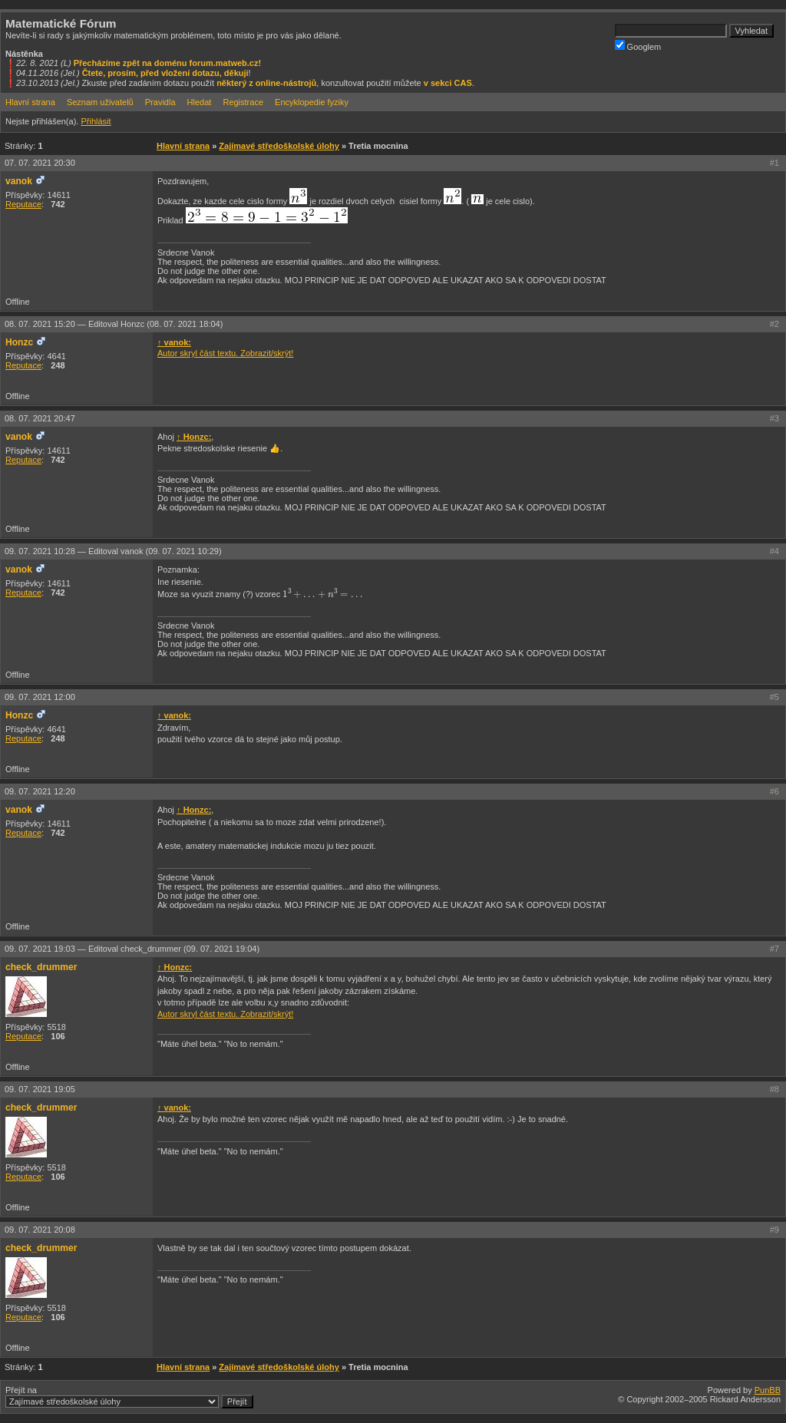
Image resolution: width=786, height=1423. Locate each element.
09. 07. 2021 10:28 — (113, 551)
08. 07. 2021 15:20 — (114, 324)
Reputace (23, 204)
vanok (18, 181)
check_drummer (41, 967)
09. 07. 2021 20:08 (40, 1229)
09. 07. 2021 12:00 (40, 697)
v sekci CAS (448, 82)
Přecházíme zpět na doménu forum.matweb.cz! (168, 63)
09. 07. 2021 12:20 (40, 791)
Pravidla (160, 102)
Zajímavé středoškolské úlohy (279, 145)
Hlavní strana (30, 102)
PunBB (768, 1390)
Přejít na (129, 1396)
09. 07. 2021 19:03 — (132, 948)
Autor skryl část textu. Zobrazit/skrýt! (225, 353)
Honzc (19, 342)
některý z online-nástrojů (266, 82)
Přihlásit (96, 121)
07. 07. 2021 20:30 (40, 162)
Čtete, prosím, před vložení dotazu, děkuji (165, 73)
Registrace (243, 102)
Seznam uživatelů (100, 102)
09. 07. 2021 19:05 (40, 1089)
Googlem (638, 45)
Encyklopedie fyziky (311, 102)
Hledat (199, 102)
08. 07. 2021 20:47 (40, 418)
